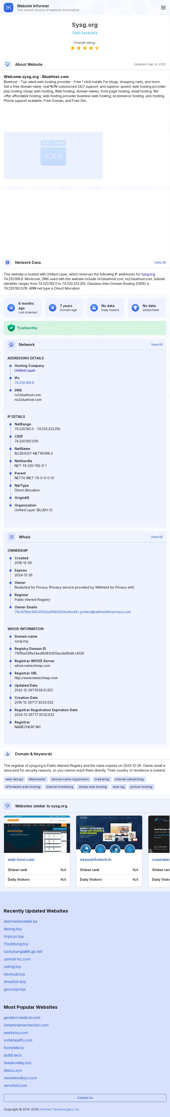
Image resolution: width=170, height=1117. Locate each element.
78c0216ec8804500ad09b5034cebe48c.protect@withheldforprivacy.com (73, 612)
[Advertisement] (85, 117)
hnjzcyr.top (14, 936)
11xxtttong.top (16, 944)
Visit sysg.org (84, 32)
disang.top (13, 928)
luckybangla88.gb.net (23, 951)
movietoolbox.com (20, 1077)
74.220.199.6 (24, 383)
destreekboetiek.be (20, 921)
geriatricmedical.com (22, 1017)
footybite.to (14, 1047)
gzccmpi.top (14, 989)
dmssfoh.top (15, 981)
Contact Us (85, 1098)
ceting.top (12, 966)
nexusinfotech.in (95, 859)
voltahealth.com (18, 1040)
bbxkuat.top (14, 974)
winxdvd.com (15, 1085)
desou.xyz (13, 1070)
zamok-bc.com (17, 959)
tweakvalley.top (17, 1062)
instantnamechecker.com (26, 1025)
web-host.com (21, 859)
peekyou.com (16, 1032)
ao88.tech (13, 1055)
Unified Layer (25, 370)
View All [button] (160, 262)
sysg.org (148, 274)
